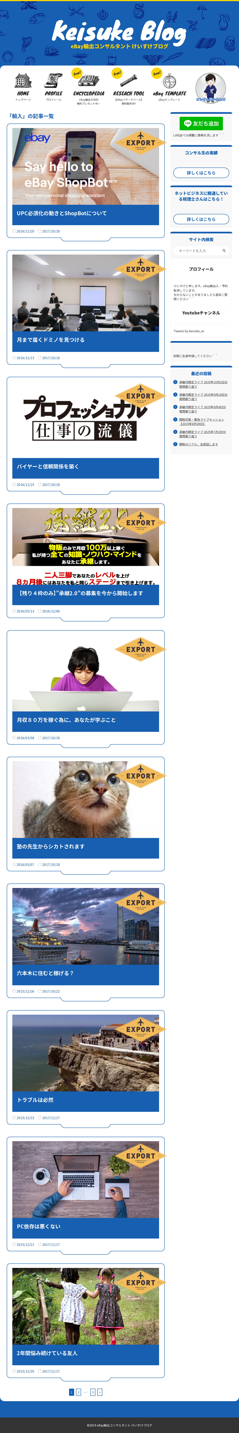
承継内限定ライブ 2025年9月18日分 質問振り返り (203, 397)
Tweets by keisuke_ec (189, 331)
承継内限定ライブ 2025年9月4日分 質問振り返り (202, 409)
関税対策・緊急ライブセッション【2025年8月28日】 (201, 421)
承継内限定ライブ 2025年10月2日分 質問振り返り (203, 384)
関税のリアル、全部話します (198, 444)
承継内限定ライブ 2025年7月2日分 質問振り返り (202, 434)
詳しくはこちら (201, 173)
